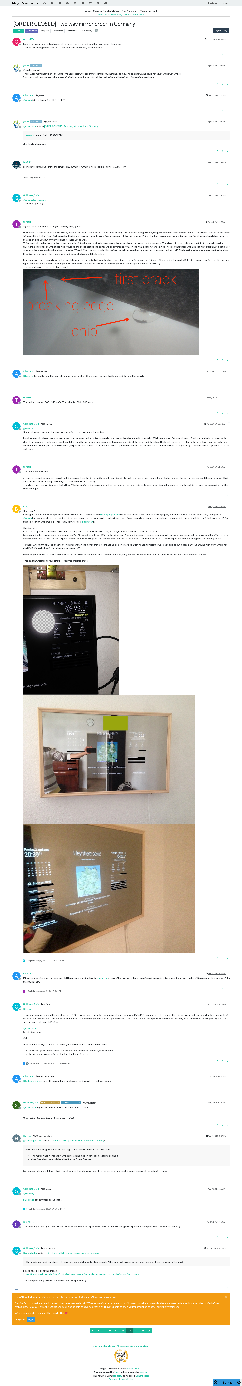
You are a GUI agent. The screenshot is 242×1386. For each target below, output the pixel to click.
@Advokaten (51, 121)
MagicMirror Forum (25, 3)
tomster (27, 221)
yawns (26, 65)
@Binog (45, 1004)
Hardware (31, 31)
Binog (26, 506)
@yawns (40, 95)
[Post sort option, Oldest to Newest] (207, 30)
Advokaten (28, 95)
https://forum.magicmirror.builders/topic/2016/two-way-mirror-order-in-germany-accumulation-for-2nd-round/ (81, 1274)
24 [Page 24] (116, 1330)
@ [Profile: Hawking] (28, 1193)
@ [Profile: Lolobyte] (28, 1199)
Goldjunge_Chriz (31, 195)
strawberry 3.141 (31, 1102)
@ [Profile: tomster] (28, 375)
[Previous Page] (93, 1330)
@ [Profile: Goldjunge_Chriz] (110, 514)
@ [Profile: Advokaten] (30, 126)
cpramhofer (28, 1222)
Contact (113, 1379)
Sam (116, 1372)
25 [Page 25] (122, 1330)
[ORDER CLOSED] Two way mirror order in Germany (71, 126)
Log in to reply (221, 30)
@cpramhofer (48, 1248)
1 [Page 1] (98, 1330)
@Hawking (46, 1189)
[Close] (226, 1297)
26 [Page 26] (129, 1330)
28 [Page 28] (143, 1330)
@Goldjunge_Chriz (45, 1076)
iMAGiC (27, 162)
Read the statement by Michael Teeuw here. (121, 14)
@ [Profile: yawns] (27, 100)
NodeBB (117, 1375)
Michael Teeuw (134, 1368)
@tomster (41, 371)
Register (20, 1319)
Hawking (27, 1136)
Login (30, 1319)
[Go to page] (110, 1330)
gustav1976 (28, 39)
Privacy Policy (126, 1379)
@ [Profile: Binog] (27, 1008)
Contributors (142, 1375)
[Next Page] (149, 1330)
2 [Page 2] (104, 1330)
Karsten (143, 1372)
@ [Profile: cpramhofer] (30, 1252)
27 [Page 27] (136, 1330)
